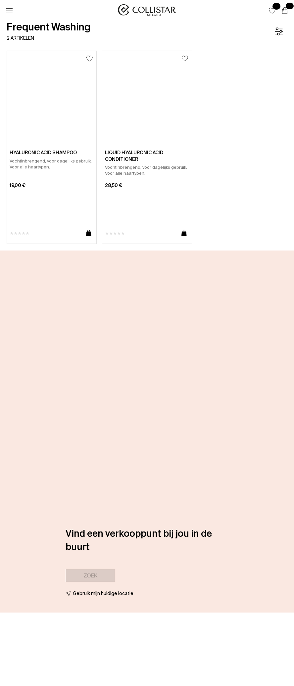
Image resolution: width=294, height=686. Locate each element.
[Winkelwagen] (284, 11)
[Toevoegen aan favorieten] (89, 58)
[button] (272, 11)
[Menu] (9, 11)
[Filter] (279, 31)
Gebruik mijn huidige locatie (103, 593)
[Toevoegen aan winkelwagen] (88, 233)
